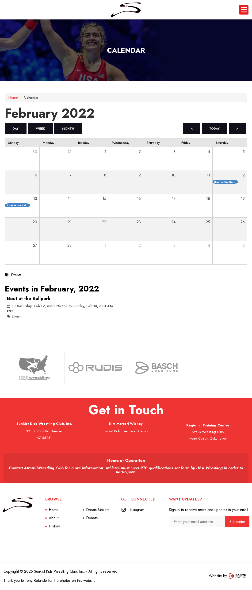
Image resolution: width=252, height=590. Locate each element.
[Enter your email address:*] (197, 522)
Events (16, 317)
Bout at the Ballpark (29, 299)
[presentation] (194, 537)
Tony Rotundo (36, 581)
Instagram (137, 510)
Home (13, 97)
